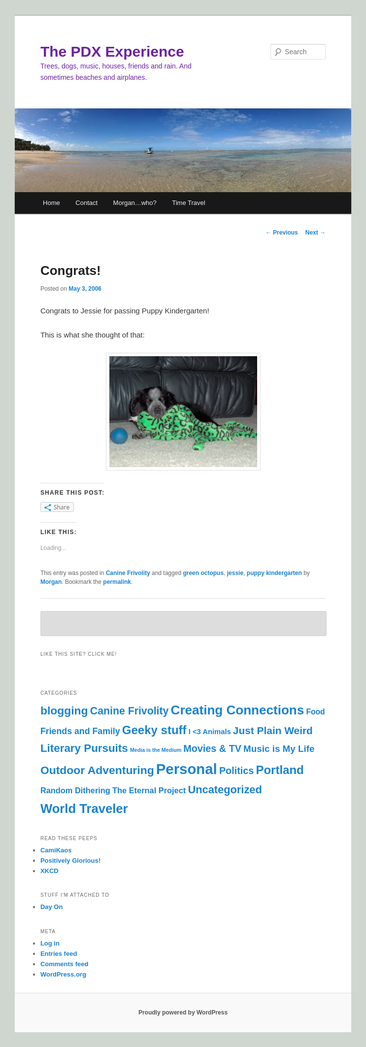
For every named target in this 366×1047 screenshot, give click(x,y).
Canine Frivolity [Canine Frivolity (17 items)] (129, 711)
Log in (50, 943)
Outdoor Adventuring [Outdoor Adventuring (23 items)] (97, 770)
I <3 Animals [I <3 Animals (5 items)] (210, 732)
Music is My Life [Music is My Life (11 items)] (278, 748)
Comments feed (64, 964)
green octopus (203, 573)
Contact (86, 202)
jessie (235, 573)
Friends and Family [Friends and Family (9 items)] (80, 731)
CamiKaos (56, 850)
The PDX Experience (112, 51)
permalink (117, 581)
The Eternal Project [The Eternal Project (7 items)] (149, 790)
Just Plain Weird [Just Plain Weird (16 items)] (273, 730)
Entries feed (58, 953)
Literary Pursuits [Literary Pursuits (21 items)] (84, 748)
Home (51, 202)
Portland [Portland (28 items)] (279, 770)
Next (315, 232)
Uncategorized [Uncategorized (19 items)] (225, 789)
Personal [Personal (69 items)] (186, 769)
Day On (51, 907)
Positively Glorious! (70, 860)
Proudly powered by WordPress (183, 1012)
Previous (282, 232)
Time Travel (188, 202)
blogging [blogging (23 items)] (64, 710)
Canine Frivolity (128, 573)
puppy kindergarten (274, 573)
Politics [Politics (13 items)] (236, 770)
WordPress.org (63, 974)
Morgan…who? (135, 202)
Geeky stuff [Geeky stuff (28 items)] (154, 730)
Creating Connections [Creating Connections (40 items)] (237, 710)
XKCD (49, 871)
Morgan (51, 581)
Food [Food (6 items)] (315, 712)
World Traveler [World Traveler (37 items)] (84, 808)
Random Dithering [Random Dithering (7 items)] (75, 790)
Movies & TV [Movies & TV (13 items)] (212, 748)
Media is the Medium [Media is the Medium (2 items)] (155, 750)
